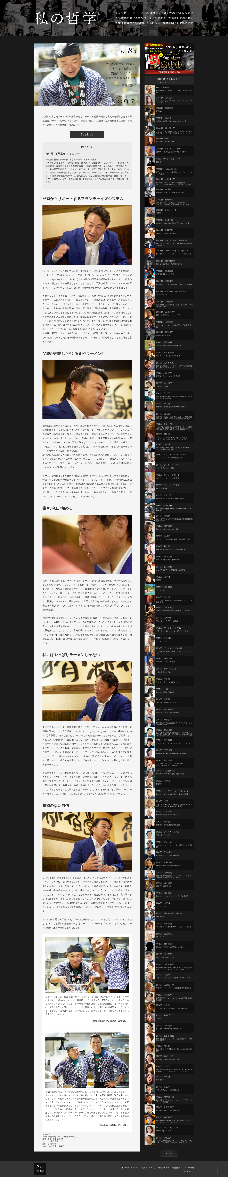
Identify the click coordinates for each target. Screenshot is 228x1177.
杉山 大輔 (57, 1139)
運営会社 (176, 1168)
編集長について (148, 1168)
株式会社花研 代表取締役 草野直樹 (110, 1021)
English (87, 134)
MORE (169, 1153)
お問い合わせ (188, 1168)
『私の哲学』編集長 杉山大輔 (113, 1125)
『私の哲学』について (129, 1168)
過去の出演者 (163, 1168)
